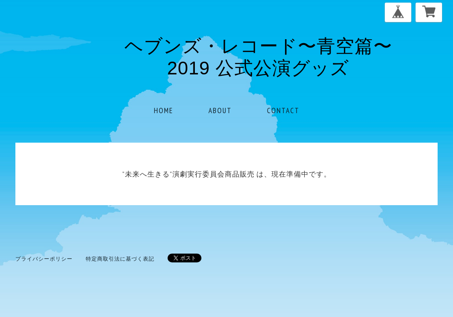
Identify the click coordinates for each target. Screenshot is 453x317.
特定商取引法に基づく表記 (120, 258)
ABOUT (220, 110)
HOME (163, 110)
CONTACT (283, 110)
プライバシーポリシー (44, 258)
